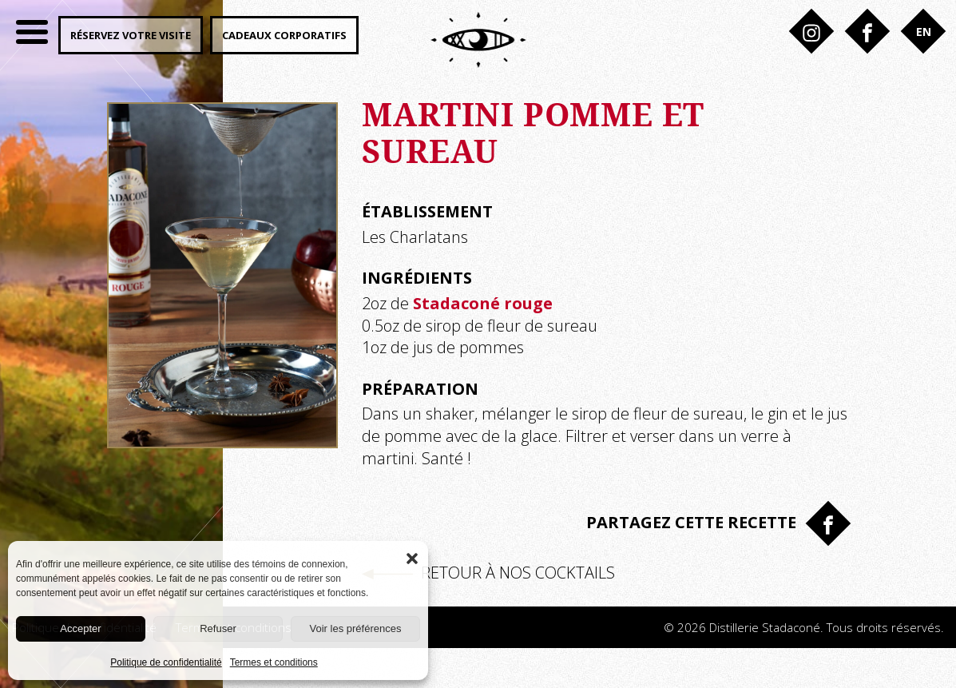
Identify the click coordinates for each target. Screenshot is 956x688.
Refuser (218, 628)
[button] (412, 557)
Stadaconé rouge (483, 303)
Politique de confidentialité (165, 662)
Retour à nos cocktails (488, 572)
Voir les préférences (356, 628)
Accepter (80, 628)
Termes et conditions (274, 662)
